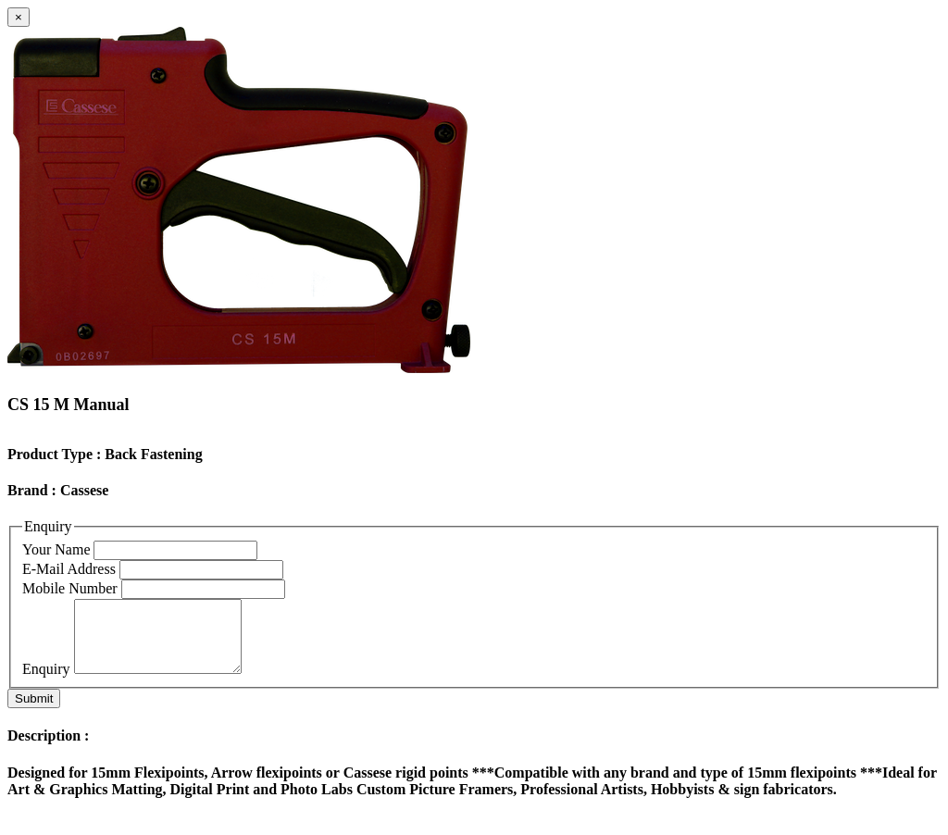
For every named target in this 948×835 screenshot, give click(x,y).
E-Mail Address (69, 569)
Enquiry (46, 683)
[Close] (18, 17)
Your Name (56, 549)
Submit (34, 712)
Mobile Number (70, 588)
